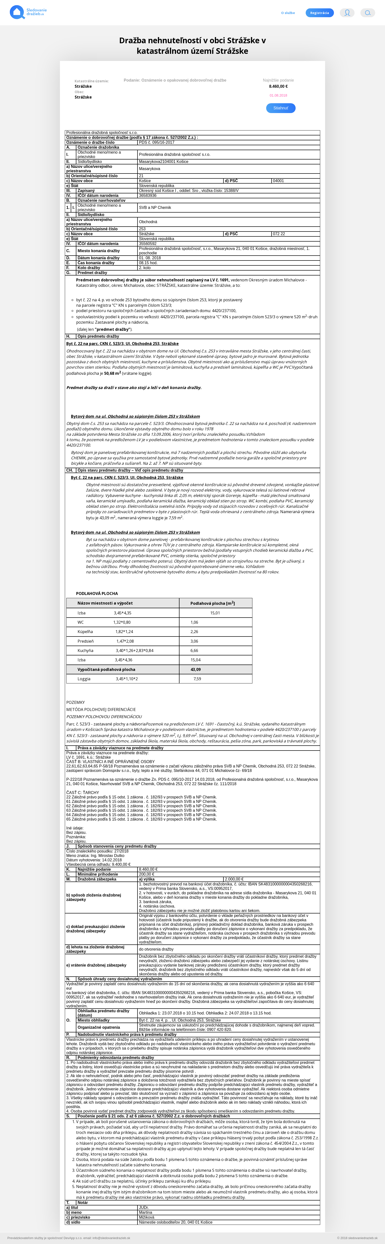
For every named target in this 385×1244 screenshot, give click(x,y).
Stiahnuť (281, 107)
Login (347, 14)
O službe (288, 13)
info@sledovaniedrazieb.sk (111, 1237)
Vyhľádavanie (367, 14)
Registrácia (319, 13)
